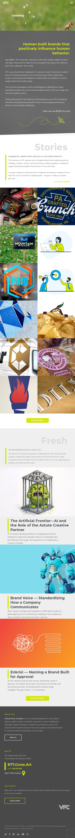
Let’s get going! (62, 181)
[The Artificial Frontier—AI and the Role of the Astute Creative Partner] (37, 506)
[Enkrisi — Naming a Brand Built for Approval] (37, 655)
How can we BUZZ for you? (56, 111)
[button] (71, 3)
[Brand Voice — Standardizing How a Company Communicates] (37, 582)
